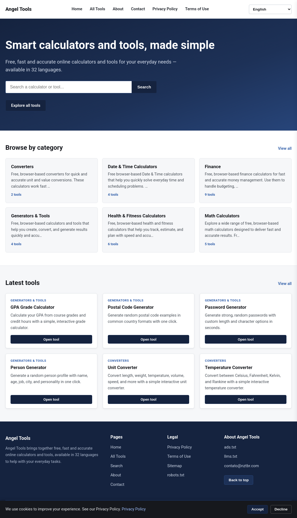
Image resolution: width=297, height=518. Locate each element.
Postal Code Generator (131, 307)
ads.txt (230, 447)
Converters (22, 166)
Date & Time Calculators (132, 166)
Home (77, 8)
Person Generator (28, 367)
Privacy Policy (165, 8)
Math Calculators (222, 215)
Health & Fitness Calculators (137, 215)
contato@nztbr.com (241, 465)
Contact (138, 8)
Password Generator (225, 307)
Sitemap (174, 465)
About (118, 8)
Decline (281, 509)
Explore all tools (25, 105)
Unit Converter (123, 367)
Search (144, 87)
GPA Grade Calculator (32, 307)
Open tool (51, 339)
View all (285, 148)
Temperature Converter (228, 367)
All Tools (97, 8)
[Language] (270, 9)
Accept (257, 509)
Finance (213, 166)
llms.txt (230, 456)
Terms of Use (197, 8)
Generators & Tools (30, 215)
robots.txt (175, 475)
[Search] (68, 87)
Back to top (239, 480)
